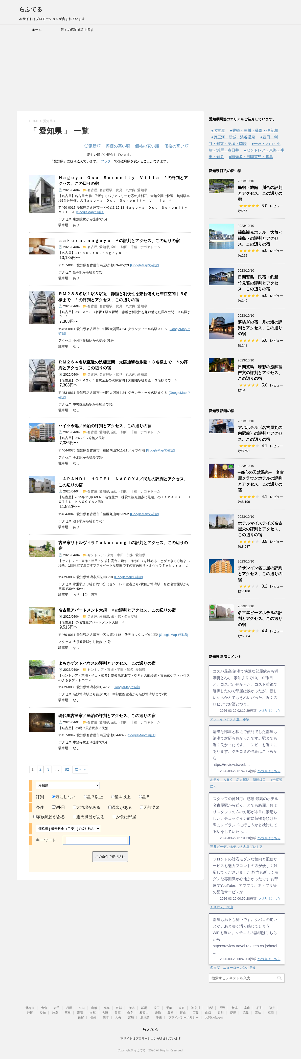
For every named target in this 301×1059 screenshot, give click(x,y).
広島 (196, 1012)
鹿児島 (144, 1017)
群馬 (144, 1008)
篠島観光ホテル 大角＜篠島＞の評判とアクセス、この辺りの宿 (260, 238)
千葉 (169, 1008)
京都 (92, 1012)
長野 (222, 1008)
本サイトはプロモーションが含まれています (150, 1038)
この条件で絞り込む (110, 856)
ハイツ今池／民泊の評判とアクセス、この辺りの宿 (104, 426)
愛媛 (233, 1012)
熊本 (106, 1017)
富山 (247, 1008)
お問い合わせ (214, 1017)
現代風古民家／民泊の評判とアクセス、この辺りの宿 (106, 716)
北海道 (30, 1008)
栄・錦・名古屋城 (124, 616)
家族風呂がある (49, 817)
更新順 (92, 146)
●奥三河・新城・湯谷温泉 (233, 137)
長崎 (93, 1017)
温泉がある (120, 807)
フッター (107, 161)
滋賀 (80, 1012)
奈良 (130, 1012)
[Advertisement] (150, 73)
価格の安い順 (147, 146)
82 (67, 769)
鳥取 (158, 1012)
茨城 (119, 1008)
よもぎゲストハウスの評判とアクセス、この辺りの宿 (106, 663)
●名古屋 (218, 130)
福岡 (271, 1012)
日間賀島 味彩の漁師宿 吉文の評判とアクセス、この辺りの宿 (262, 373)
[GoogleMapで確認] (90, 212)
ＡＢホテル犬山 (221, 907)
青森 (44, 1008)
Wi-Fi (58, 807)
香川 (221, 1012)
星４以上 (121, 797)
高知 (258, 1012)
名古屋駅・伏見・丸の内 (117, 190)
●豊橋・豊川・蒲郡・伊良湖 (254, 130)
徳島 (246, 1012)
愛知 (43, 1012)
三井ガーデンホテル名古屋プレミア (236, 847)
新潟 (234, 1008)
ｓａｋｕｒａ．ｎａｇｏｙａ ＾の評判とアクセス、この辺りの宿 (119, 241)
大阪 (105, 1012)
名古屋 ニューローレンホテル (233, 967)
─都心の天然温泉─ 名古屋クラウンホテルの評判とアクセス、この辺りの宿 (261, 481)
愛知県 (142, 190)
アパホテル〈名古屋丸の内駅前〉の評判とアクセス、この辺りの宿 (260, 433)
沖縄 (159, 1017)
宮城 (82, 1008)
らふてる (30, 9)
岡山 (183, 1012)
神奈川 (195, 1008)
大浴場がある (86, 807)
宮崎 (131, 1017)
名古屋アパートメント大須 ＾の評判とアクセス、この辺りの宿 (117, 610)
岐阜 (55, 1012)
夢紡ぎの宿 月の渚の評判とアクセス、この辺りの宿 (260, 328)
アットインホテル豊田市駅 (229, 719)
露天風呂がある (89, 817)
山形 (94, 1008)
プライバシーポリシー (183, 1017)
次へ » (80, 769)
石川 (260, 1008)
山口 (208, 1012)
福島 (107, 1008)
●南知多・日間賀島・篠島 (251, 157)
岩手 (57, 1008)
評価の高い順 (118, 146)
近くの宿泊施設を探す (77, 30)
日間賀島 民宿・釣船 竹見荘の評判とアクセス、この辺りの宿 (260, 283)
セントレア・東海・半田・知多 (110, 555)
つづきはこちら (269, 710)
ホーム (37, 30)
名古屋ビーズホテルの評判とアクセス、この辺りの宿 (260, 619)
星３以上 (93, 797)
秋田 (69, 1008)
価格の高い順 (176, 146)
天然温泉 (149, 807)
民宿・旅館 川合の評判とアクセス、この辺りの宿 (260, 193)
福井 (272, 1008)
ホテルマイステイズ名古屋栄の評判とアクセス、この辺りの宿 (260, 529)
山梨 (210, 1008)
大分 (118, 1017)
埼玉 (157, 1008)
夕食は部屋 (124, 817)
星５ (144, 797)
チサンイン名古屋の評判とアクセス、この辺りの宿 (260, 574)
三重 (68, 1012)
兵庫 (117, 1012)
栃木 (132, 1008)
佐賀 (81, 1017)
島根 (171, 1012)
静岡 (30, 1012)
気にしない (64, 797)
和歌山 (144, 1012)
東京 (182, 1008)
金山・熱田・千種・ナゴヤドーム (135, 247)
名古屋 (92, 190)
